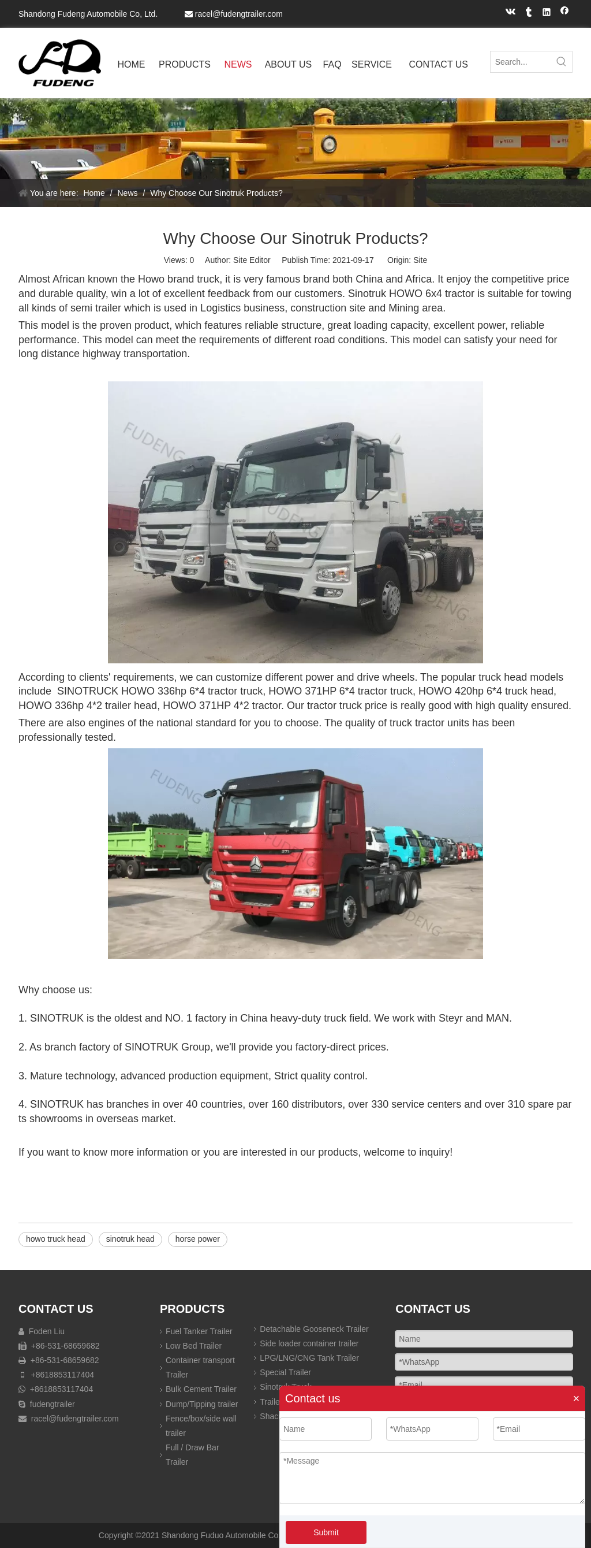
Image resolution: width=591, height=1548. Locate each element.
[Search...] (521, 61)
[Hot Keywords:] (561, 61)
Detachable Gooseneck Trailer (314, 1329)
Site (420, 260)
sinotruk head (130, 1238)
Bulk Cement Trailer (201, 1389)
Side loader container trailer (309, 1343)
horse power (197, 1238)
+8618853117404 (62, 1374)
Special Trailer (285, 1372)
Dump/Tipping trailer (202, 1404)
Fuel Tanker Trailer (199, 1331)
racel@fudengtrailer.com (239, 13)
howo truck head (55, 1238)
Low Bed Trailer (194, 1345)
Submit (326, 1532)
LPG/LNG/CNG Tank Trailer (309, 1358)
